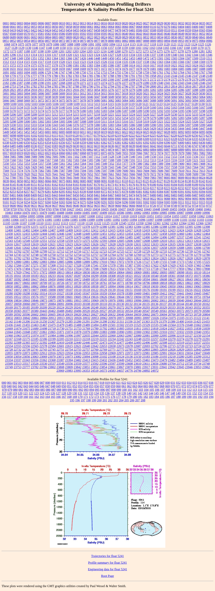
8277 (34, 191)
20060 (26, 304)
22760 (95, 349)
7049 (118, 153)
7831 (48, 177)
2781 (27, 86)
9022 (153, 198)
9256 (34, 202)
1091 (91, 44)
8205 (69, 188)
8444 (62, 195)
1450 (111, 58)
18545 (103, 279)
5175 (48, 111)
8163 (62, 184)
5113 (97, 104)
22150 (197, 335)
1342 (188, 55)
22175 (26, 339)
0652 (202, 33)
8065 (41, 181)
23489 (189, 360)
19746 (189, 297)
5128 (194, 104)
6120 (76, 135)
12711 (52, 251)
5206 (13, 114)
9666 (132, 205)
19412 (163, 293)
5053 (139, 97)
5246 (76, 118)
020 (113, 382)
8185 (181, 184)
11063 (209, 216)
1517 (41, 62)
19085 (43, 290)
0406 (195, 26)
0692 (34, 37)
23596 (103, 363)
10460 (199, 209)
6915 (202, 149)
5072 (41, 100)
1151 (70, 48)
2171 (146, 79)
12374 (60, 226)
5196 (188, 111)
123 (36, 393)
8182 (160, 184)
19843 (26, 300)
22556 (26, 346)
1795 (146, 76)
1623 (188, 65)
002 (14, 382)
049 (58, 386)
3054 (97, 90)
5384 (118, 125)
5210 (41, 114)
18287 (77, 276)
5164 (181, 107)
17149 (155, 262)
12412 (95, 230)
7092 (48, 156)
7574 (20, 170)
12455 (137, 233)
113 (194, 389)
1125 (201, 44)
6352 (34, 142)
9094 (188, 198)
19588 (52, 297)
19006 (120, 286)
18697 (35, 283)
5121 (145, 104)
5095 (202, 100)
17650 (120, 269)
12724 (112, 251)
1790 (125, 76)
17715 (146, 269)
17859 (180, 269)
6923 (48, 153)
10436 (113, 209)
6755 (41, 149)
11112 (56, 223)
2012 (160, 76)
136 (107, 393)
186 (167, 396)
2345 (195, 83)
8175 (125, 184)
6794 (76, 149)
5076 (69, 100)
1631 (13, 69)
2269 (69, 83)
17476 (17, 269)
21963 (17, 335)
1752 (97, 72)
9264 (55, 202)
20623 (86, 314)
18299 (95, 276)
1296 (13, 55)
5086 (139, 100)
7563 (188, 167)
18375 (197, 276)
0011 (69, 23)
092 (80, 389)
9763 (35, 209)
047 (47, 386)
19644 (120, 297)
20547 (146, 311)
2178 (188, 79)
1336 (146, 55)
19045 (163, 286)
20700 (172, 314)
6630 (76, 146)
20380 (35, 311)
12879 (9, 262)
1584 (97, 65)
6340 (20, 142)
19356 (95, 293)
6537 (41, 146)
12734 (172, 251)
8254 (20, 191)
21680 (35, 328)
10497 (95, 212)
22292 (9, 342)
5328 (209, 121)
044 (31, 386)
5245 (69, 118)
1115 (133, 44)
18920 (77, 286)
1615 (139, 65)
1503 (174, 58)
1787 (104, 76)
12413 (103, 230)
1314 (34, 55)
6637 (118, 146)
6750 (6, 149)
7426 (27, 167)
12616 (9, 244)
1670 (90, 69)
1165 (166, 48)
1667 (69, 69)
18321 (129, 276)
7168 (55, 160)
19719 (163, 297)
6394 (160, 142)
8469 (118, 195)
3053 (90, 90)
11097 (150, 219)
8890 (83, 198)
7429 (34, 167)
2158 (62, 79)
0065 (118, 26)
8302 (69, 191)
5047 (97, 97)
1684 (174, 69)
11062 (201, 216)
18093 (163, 272)
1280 (195, 51)
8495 (202, 195)
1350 (27, 58)
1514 (20, 62)
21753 (77, 328)
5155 (118, 107)
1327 (111, 55)
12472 (26, 237)
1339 (167, 55)
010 (58, 382)
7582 (41, 170)
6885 (160, 149)
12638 (197, 244)
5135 (27, 107)
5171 (20, 111)
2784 (48, 86)
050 (64, 386)
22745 (52, 349)
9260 (48, 202)
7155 (188, 156)
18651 (197, 279)
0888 (146, 40)
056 (96, 386)
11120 (89, 223)
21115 (189, 318)
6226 (160, 135)
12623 (69, 244)
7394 (167, 163)
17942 (26, 272)
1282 (209, 51)
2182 (6, 83)
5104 (41, 104)
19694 (137, 297)
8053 (34, 181)
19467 (206, 293)
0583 (55, 33)
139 (123, 393)
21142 (9, 321)
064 (140, 386)
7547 (125, 167)
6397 (174, 142)
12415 (112, 230)
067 (156, 386)
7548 (132, 167)
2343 (181, 83)
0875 (83, 40)
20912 (52, 318)
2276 (118, 83)
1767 (202, 72)
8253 (13, 191)
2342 (174, 83)
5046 (90, 97)
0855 (34, 40)
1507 (188, 58)
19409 (155, 293)
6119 (69, 135)
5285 (195, 118)
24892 (146, 370)
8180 (153, 184)
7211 (139, 160)
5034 (20, 97)
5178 (69, 111)
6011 (83, 132)
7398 (174, 163)
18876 (52, 286)
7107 (90, 156)
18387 (9, 279)
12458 (163, 233)
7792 (27, 177)
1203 (75, 51)
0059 (76, 26)
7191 (132, 160)
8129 (167, 181)
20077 (43, 304)
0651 (195, 33)
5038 (48, 97)
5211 (48, 114)
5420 (104, 128)
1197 (34, 51)
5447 (202, 128)
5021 (146, 93)
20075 (35, 304)
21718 (52, 328)
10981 (129, 212)
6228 (174, 135)
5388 (139, 125)
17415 (146, 265)
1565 (174, 62)
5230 (174, 114)
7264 (83, 163)
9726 (153, 205)
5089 (160, 100)
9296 (125, 202)
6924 (55, 153)
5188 (132, 111)
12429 (206, 230)
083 (31, 389)
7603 (139, 170)
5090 (167, 100)
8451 (83, 195)
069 (167, 386)
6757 (55, 149)
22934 (69, 353)
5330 (13, 125)
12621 (52, 244)
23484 (180, 360)
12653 (120, 247)
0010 (62, 23)
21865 (52, 332)
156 (4, 396)
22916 (52, 353)
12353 (131, 223)
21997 (77, 335)
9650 (83, 205)
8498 (6, 198)
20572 (180, 311)
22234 (112, 339)
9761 (21, 209)
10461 (207, 209)
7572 (13, 170)
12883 (43, 262)
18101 (189, 272)
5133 (13, 107)
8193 (209, 184)
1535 (125, 62)
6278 (13, 139)
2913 (55, 90)
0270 (160, 26)
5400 (209, 125)
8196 (13, 188)
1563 (160, 62)
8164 (69, 184)
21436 (9, 325)
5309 (90, 121)
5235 (209, 114)
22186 (43, 339)
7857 (90, 177)
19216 (189, 290)
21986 (60, 335)
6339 (13, 142)
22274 (180, 339)
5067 (13, 100)
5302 (41, 121)
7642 (62, 174)
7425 (20, 167)
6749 (209, 146)
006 (36, 382)
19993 (129, 300)
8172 (104, 184)
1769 (6, 76)
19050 (172, 286)
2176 (181, 79)
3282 (153, 90)
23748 (206, 363)
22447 (95, 342)
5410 (34, 128)
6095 (202, 132)
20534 (129, 311)
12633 (155, 244)
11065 (6, 219)
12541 (197, 237)
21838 (197, 328)
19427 (172, 293)
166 (58, 396)
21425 (197, 321)
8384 (160, 191)
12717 (86, 251)
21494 (95, 325)
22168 (17, 339)
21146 (17, 321)
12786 (52, 258)
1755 (118, 72)
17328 (77, 265)
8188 (188, 184)
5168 (209, 107)
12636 (180, 244)
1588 (125, 65)
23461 (146, 360)
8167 (90, 184)
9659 (111, 205)
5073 (48, 100)
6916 (209, 149)
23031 (180, 353)
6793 (69, 149)
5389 (146, 125)
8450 (76, 195)
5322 (167, 121)
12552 (52, 240)
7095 (55, 156)
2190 (41, 83)
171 (85, 396)
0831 (139, 37)
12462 (197, 233)
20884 (43, 318)
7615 (6, 174)
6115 (55, 135)
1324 (97, 55)
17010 (103, 262)
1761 (160, 72)
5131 (208, 104)
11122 (97, 223)
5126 (180, 104)
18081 (146, 272)
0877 (97, 40)
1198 (41, 51)
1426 (83, 58)
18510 (95, 279)
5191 (153, 111)
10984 (155, 212)
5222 (118, 114)
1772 (20, 76)
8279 (41, 191)
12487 (137, 237)
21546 (163, 325)
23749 (9, 367)
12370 (26, 226)
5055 (146, 97)
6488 (27, 146)
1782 (69, 76)
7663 (118, 174)
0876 (90, 40)
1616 (146, 65)
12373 (52, 226)
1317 (55, 55)
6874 (111, 149)
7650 (83, 174)
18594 (146, 279)
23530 (43, 363)
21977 (43, 335)
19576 (35, 297)
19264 (206, 290)
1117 (146, 44)
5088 (153, 100)
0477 (111, 30)
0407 (202, 26)
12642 (26, 247)
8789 (48, 198)
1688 (202, 69)
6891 (188, 149)
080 (15, 389)
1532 (111, 62)
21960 (9, 335)
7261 (62, 163)
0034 (195, 23)
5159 (146, 107)
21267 (52, 321)
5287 (202, 118)
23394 (69, 360)
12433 (26, 233)
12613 (189, 240)
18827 (197, 283)
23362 (43, 360)
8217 (153, 188)
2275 (111, 83)
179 (129, 396)
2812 (160, 86)
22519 (180, 342)
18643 (189, 279)
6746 (188, 146)
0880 (111, 40)
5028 (188, 93)
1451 (118, 58)
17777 (172, 269)
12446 (60, 233)
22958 (103, 353)
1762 (167, 72)
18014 (69, 272)
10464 (17, 212)
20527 (103, 311)
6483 (209, 142)
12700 (206, 247)
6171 (83, 135)
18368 (180, 276)
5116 (118, 104)
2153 (27, 79)
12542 (206, 237)
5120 (138, 104)
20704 (180, 314)
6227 (167, 135)
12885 (60, 262)
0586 (62, 33)
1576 (41, 65)
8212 (118, 188)
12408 (60, 230)
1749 (76, 72)
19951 (86, 300)
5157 (132, 107)
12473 (35, 237)
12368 (9, 226)
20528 (112, 311)
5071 (34, 100)
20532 (120, 311)
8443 (55, 195)
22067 (129, 335)
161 (31, 396)
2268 (62, 83)
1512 (6, 62)
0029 (160, 23)
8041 (13, 181)
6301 (90, 139)
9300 (132, 202)
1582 (83, 65)
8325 (76, 191)
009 (53, 382)
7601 (132, 170)
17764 (163, 269)
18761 (103, 283)
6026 (153, 132)
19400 (137, 293)
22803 (146, 349)
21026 (155, 318)
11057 (184, 216)
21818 (155, 328)
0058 (69, 26)
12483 (112, 237)
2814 (174, 86)
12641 (17, 247)
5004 (27, 93)
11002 (65, 216)
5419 (97, 128)
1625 (202, 65)
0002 (13, 23)
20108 (86, 304)
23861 (112, 367)
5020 (139, 93)
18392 (17, 279)
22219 (95, 339)
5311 (104, 121)
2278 (132, 83)
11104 (208, 219)
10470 (26, 212)
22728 (9, 349)
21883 (103, 332)
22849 (206, 349)
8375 (118, 191)
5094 (195, 100)
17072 (120, 262)
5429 (153, 128)
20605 (52, 314)
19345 (77, 293)
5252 (118, 118)
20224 (60, 307)
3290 (209, 90)
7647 (69, 174)
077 (211, 386)
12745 (17, 255)
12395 (189, 226)
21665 (206, 325)
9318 (209, 202)
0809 (69, 37)
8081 (69, 181)
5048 (104, 97)
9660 (118, 205)
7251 (13, 163)
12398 (206, 226)
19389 (129, 293)
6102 (34, 135)
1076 (28, 44)
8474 (132, 195)
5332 (27, 125)
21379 (163, 321)
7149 (146, 156)
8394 (202, 191)
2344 (188, 83)
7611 (188, 170)
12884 (52, 262)
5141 (69, 107)
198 (88, 400)
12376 (69, 226)
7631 (41, 174)
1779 (48, 76)
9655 (97, 205)
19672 (129, 297)
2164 (97, 79)
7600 (125, 170)
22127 (189, 335)
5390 (153, 125)
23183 (146, 356)
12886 (69, 262)
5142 (76, 107)
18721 (52, 283)
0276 (167, 26)
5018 (125, 93)
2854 (27, 90)
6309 (146, 139)
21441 (17, 325)
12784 (35, 258)
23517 (26, 363)
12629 (120, 244)
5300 (27, 121)
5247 (83, 118)
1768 (209, 72)
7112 (97, 156)
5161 (160, 107)
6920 (27, 153)
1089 (77, 44)
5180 (83, 111)
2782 (34, 86)
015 (85, 382)
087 (53, 389)
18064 (120, 272)
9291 (104, 202)
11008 (91, 216)
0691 (27, 37)
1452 (125, 58)
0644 (153, 33)
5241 (41, 118)
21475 (52, 325)
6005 (62, 132)
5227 (153, 114)
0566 (209, 30)
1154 (90, 48)
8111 (118, 181)
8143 (209, 181)
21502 (120, 325)
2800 (153, 86)
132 (85, 393)
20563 (172, 311)
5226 (146, 114)
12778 (189, 255)
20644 (129, 314)
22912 (43, 353)
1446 (90, 58)
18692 (26, 283)
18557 (120, 279)
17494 (26, 269)
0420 (20, 30)
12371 (35, 226)
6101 (27, 135)
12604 (112, 240)
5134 (20, 107)
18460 (60, 279)
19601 (69, 297)
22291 (206, 339)
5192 (160, 111)
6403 (195, 142)
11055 (175, 216)
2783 (41, 86)
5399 (202, 125)
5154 (111, 107)
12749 (43, 255)
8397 (6, 195)
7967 (139, 177)
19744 (180, 297)
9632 (41, 205)
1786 (97, 76)
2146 (188, 76)
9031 (160, 198)
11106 (15, 223)
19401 (146, 293)
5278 (146, 118)
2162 (83, 79)
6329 (181, 139)
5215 (76, 114)
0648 (174, 33)
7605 (153, 170)
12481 (95, 237)
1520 (62, 62)
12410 (77, 230)
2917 (83, 90)
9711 (146, 205)
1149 (56, 48)
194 (211, 396)
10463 (9, 212)
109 (173, 389)
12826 (172, 258)
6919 (20, 153)
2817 (195, 86)
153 (200, 393)
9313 (195, 202)
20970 (112, 318)
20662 (146, 314)
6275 (202, 135)
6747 (195, 146)
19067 (9, 290)
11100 (175, 219)
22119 (180, 335)
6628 (62, 146)
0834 (160, 37)
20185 (26, 307)
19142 (120, 290)
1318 (62, 55)
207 (137, 400)
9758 (7, 209)
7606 (160, 170)
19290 (17, 293)
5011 (76, 93)
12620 (43, 244)
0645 (160, 33)
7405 (195, 163)
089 (64, 389)
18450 (52, 279)
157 (9, 396)
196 (77, 400)
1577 (48, 65)
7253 (27, 163)
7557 (167, 167)
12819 (112, 258)
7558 (174, 167)
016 (91, 382)
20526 (95, 311)
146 (161, 393)
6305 (118, 139)
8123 (139, 181)
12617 (17, 244)
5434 (167, 128)
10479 (43, 212)
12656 (146, 247)
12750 (52, 255)
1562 (153, 62)
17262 (9, 265)
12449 (86, 233)
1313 (27, 55)
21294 (95, 321)
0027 (146, 23)
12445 (52, 233)
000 (4, 382)
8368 (90, 191)
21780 (95, 328)
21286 (77, 321)
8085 (83, 181)
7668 (139, 174)
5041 (69, 97)
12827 (180, 258)
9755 (202, 205)
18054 (112, 272)
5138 (48, 107)
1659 (62, 69)
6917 (6, 153)
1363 (48, 58)
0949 (174, 40)
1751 (90, 72)
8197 (20, 188)
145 (156, 393)
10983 (146, 212)
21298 (103, 321)
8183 (167, 184)
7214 (160, 160)
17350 (103, 265)
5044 (76, 97)
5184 (111, 111)
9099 (209, 198)
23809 (69, 367)
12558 (60, 240)
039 (4, 386)
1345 (202, 55)
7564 (195, 167)
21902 (146, 332)
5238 (20, 118)
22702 (155, 346)
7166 (41, 160)
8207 (83, 188)
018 (102, 382)
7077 (167, 153)
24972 (155, 370)
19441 (180, 293)
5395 (174, 125)
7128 (111, 156)
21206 (26, 321)
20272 (120, 307)
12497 (172, 237)
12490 (146, 237)
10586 (120, 212)
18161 (17, 276)
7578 (34, 170)
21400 (180, 321)
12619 (35, 244)
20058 (18, 304)
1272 (139, 51)
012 (69, 382)
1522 (76, 62)
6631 (83, 146)
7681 (167, 174)
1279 (188, 51)
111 (184, 389)
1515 (27, 62)
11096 (141, 219)
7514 (83, 167)
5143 (83, 107)
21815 (146, 328)
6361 (97, 142)
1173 (13, 51)
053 (80, 386)
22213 (77, 339)
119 (14, 393)
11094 (133, 219)
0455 (76, 30)
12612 (180, 240)
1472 (146, 58)
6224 (146, 135)
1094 (112, 44)
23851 (86, 367)
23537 (52, 363)
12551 (43, 240)
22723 (189, 346)
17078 (129, 262)
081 (20, 389)
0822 (90, 37)
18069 (138, 272)
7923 (111, 177)
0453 (62, 30)
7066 (139, 153)
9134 (20, 202)
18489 (86, 279)
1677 (132, 69)
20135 (146, 304)
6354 (48, 142)
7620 (27, 174)
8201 (48, 188)
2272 (90, 83)
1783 (76, 76)
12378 (86, 226)
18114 (206, 272)
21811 (137, 328)
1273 (146, 51)
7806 (34, 177)
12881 (26, 262)
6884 (153, 149)
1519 (55, 62)
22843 (197, 349)
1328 (118, 55)
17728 (155, 269)
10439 (130, 209)
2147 (195, 76)
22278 (189, 339)
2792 (104, 86)
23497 (206, 360)
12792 (95, 258)
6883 (146, 149)
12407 (52, 230)
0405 (188, 26)
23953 (197, 367)
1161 (139, 48)
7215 (167, 160)
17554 (77, 269)
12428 (197, 230)
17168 (172, 262)
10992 (14, 216)
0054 (41, 26)
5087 (146, 100)
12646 (60, 247)
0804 (48, 37)
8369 (97, 191)
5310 (97, 121)
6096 (209, 132)
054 (85, 386)
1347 (6, 58)
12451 (103, 233)
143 (145, 393)
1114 (126, 44)
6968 (83, 153)
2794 (111, 86)
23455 (137, 360)
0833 (153, 37)
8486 (188, 195)
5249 (97, 118)
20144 (180, 304)
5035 (27, 97)
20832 (9, 318)
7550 (139, 167)
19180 (155, 290)
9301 (139, 202)
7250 (6, 163)
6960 (62, 153)
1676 (125, 69)
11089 (91, 219)
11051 (150, 216)
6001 (48, 132)
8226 (174, 188)
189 (184, 396)
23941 (163, 367)
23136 (129, 356)
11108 (31, 223)
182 (145, 396)
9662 (125, 205)
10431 (79, 209)
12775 (172, 255)
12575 (86, 240)
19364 (112, 293)
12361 (157, 223)
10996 (40, 216)
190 (189, 396)
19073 (26, 290)
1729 (48, 72)
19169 (137, 290)
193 (205, 396)
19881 (69, 300)
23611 (146, 363)
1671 (97, 69)
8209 (97, 188)
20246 (86, 307)
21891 (129, 332)
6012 (90, 132)
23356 (35, 360)
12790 (77, 258)
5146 (104, 107)
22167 (9, 339)
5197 (195, 111)
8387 (167, 191)
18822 (189, 283)
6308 (139, 139)
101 (129, 389)
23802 (52, 367)
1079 (49, 44)
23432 (103, 360)
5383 (111, 125)
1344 (195, 55)
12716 (77, 251)
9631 (34, 205)
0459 (104, 30)
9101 (6, 202)
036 (200, 382)
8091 (104, 181)
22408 (52, 342)
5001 (6, 93)
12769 (137, 255)
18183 (35, 276)
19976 (112, 300)
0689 (13, 37)
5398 (195, 125)
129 (69, 393)
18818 (163, 283)
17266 (17, 265)
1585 (104, 65)
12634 (163, 244)
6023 (132, 132)
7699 (195, 174)
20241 (77, 307)
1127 (7, 48)
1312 (20, 55)
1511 (209, 58)
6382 (125, 142)
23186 (155, 356)
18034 (95, 272)
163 (42, 396)
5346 (69, 125)
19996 (137, 300)
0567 (6, 33)
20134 (137, 304)
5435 (174, 128)
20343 (189, 307)
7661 (111, 174)
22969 (112, 353)
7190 (125, 160)
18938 (95, 286)
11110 (40, 223)
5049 (111, 97)
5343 (55, 125)
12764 (112, 255)
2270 (76, 83)
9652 (90, 205)
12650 (95, 247)
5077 (76, 100)
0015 (97, 23)
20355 (206, 307)
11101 (184, 219)
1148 (49, 48)
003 (20, 382)
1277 (174, 51)
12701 (9, 251)
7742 (6, 177)
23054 (17, 356)
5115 (111, 104)
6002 (55, 132)
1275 (160, 51)
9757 (209, 205)
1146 (35, 48)
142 (140, 393)
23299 (197, 356)
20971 (120, 318)
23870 (129, 367)
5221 (111, 114)
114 (200, 389)
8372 (104, 191)
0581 (41, 33)
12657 (155, 247)
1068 (7, 44)
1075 (21, 44)
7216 (174, 160)
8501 (20, 198)
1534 (118, 62)
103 (140, 389)
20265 (103, 307)
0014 (90, 23)
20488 (60, 311)
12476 (52, 237)
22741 (35, 349)
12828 (189, 258)
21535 (155, 325)
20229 (69, 307)
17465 (197, 265)
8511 (34, 198)
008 (47, 382)
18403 (26, 279)
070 (173, 386)
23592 (95, 363)
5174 (41, 111)
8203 (55, 188)
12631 (137, 244)
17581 (86, 269)
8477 (146, 195)
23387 (60, 360)
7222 (202, 160)
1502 (167, 58)
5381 (104, 125)
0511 (174, 30)
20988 (129, 318)
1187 (20, 51)
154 (205, 393)
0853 (20, 40)
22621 (77, 346)
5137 (41, 107)
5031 (209, 93)
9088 (167, 198)
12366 (200, 223)
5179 (76, 111)
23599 (120, 363)
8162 (55, 184)
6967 (76, 153)
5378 (90, 125)
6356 (62, 142)
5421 (111, 128)
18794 (137, 283)
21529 (146, 325)
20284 (137, 307)
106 (157, 389)
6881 (132, 149)
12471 (17, 237)
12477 (60, 237)
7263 (76, 163)
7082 (202, 153)
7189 (118, 160)
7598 (111, 170)
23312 (206, 356)
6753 (27, 149)
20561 (163, 311)
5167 (202, 107)
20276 (129, 307)
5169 (6, 111)
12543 (9, 240)
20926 (78, 318)
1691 (6, 72)
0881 (118, 40)
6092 (181, 132)
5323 (174, 121)
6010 (76, 132)
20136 (154, 304)
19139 (112, 290)
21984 (52, 335)
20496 (77, 311)
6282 (41, 139)
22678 (129, 346)
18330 (146, 276)
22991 (163, 353)
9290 (97, 202)
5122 (152, 104)
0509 (160, 30)
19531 (26, 297)
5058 (167, 97)
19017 (137, 286)
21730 (60, 328)
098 (113, 389)
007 (42, 382)
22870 (17, 353)
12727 (129, 251)
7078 (174, 153)
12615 (206, 240)
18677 (17, 283)
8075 (62, 181)
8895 (90, 198)
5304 (55, 121)
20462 (52, 311)
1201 (61, 51)
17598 (95, 269)
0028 (153, 23)
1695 (34, 72)
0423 (41, 30)
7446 (48, 167)
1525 (97, 62)
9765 (49, 209)
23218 (172, 356)
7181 (62, 160)
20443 (43, 311)
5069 (27, 100)
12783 (26, 258)
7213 (153, 160)
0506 (139, 30)
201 (104, 400)
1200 (54, 51)
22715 (172, 346)
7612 (195, 170)
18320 (120, 276)
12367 (208, 223)
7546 (118, 167)
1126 (208, 44)
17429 (172, 265)
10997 (48, 216)
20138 (171, 304)
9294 (118, 202)
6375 (111, 142)
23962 (206, 367)
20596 (26, 314)
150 (183, 393)
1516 (34, 62)
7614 (209, 170)
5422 (118, 128)
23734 (197, 363)
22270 (172, 339)
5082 (111, 100)
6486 (20, 146)
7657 (97, 174)
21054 (163, 318)
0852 (13, 40)
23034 (189, 353)
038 (211, 382)
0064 (111, 26)
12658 (163, 247)
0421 (27, 30)
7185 (90, 160)
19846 (35, 300)
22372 (35, 342)
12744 (9, 255)
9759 (14, 209)
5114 (104, 104)
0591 (76, 33)
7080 (188, 153)
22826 (172, 349)
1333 (125, 55)
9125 (13, 202)
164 (47, 396)
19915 (77, 300)
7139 (125, 156)
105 (151, 389)
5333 (34, 125)
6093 (188, 132)
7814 (41, 177)
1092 (98, 44)
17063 (112, 262)
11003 (74, 216)
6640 (139, 146)
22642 (95, 346)
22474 (112, 342)
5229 (167, 114)
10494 (77, 212)
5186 (118, 111)
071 (178, 386)
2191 (48, 83)
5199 (209, 111)
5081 (104, 100)
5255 (132, 118)
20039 (172, 300)
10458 (190, 209)
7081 (195, 153)
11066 (15, 219)
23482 (172, 360)
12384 (137, 226)
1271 (132, 51)
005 (31, 382)
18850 (9, 286)
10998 (57, 216)
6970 (90, 153)
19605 (77, 297)
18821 (180, 283)
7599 (118, 170)
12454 (129, 233)
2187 (20, 83)
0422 (34, 30)
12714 (69, 251)
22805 (155, 349)
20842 (26, 318)
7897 (104, 177)
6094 (195, 132)
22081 (146, 335)
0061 (90, 26)
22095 (163, 335)
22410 (60, 342)
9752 (188, 205)
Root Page (107, 576)
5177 (62, 111)
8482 (167, 195)
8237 (188, 188)
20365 (17, 311)
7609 (174, 170)
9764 (42, 209)
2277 (125, 83)
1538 (146, 62)
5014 (97, 93)
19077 (35, 290)
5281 (167, 118)
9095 (195, 198)
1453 (132, 58)
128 (63, 393)
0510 (167, 30)
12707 (26, 251)
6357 (69, 142)
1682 (160, 69)
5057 (160, 97)
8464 (104, 195)
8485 (181, 195)
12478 (69, 237)
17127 (146, 262)
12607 (137, 240)
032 (178, 382)
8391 (181, 191)
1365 (62, 58)
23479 (163, 360)
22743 (43, 349)
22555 (17, 346)
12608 (146, 240)
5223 (125, 114)
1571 (6, 65)
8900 (118, 198)
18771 (120, 283)
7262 (69, 163)
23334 (9, 360)
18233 (52, 276)
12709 (43, 251)
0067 (132, 26)
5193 (167, 111)
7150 (153, 156)
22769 (103, 349)
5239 (27, 118)
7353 (118, 163)
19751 (197, 297)
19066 (206, 286)
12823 (146, 258)
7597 (104, 170)
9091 (174, 198)
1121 (173, 44)
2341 (167, 83)
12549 (26, 240)
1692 (13, 72)
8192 (202, 184)
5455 (41, 132)
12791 (86, 258)
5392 (167, 125)
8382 (146, 191)
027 (151, 382)
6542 (48, 146)
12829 (197, 258)
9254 (27, 202)
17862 (189, 269)
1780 (55, 76)
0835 (167, 37)
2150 (6, 79)
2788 (76, 86)
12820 (120, 258)
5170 (13, 111)
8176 (132, 184)
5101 (20, 104)
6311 (160, 139)
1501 (160, 58)
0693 (41, 37)
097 (108, 389)
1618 (160, 65)
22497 (155, 342)
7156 (195, 156)
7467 (62, 167)
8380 (132, 191)
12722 (95, 251)
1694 (27, 72)
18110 (197, 272)
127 (58, 393)
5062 (188, 97)
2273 (97, 83)
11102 (192, 219)
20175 (17, 307)
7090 (41, 156)
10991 (6, 216)
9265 (62, 202)
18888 (60, 286)
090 (69, 389)
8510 (27, 198)
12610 (163, 240)
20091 (60, 304)
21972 (26, 335)
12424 (180, 230)
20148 (189, 304)
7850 (83, 177)
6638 (125, 146)
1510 (202, 58)
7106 (83, 156)
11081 (48, 219)
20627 (95, 314)
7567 (202, 167)
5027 (181, 93)
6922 (41, 153)
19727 (172, 297)
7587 (62, 170)
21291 (86, 321)
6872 (97, 149)
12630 (129, 244)
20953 (95, 318)
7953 (125, 177)
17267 (26, 265)
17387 (129, 265)
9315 (202, 202)
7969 (146, 177)
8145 (13, 184)
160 (25, 396)
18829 (206, 283)
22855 (9, 353)
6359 (83, 142)
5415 (69, 128)
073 (189, 386)
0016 (104, 23)
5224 (132, 114)
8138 (188, 181)
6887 (167, 149)
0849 (209, 37)
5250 (104, 118)
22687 (137, 346)
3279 (132, 90)
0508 (153, 30)
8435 (48, 195)
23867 (120, 367)
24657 (120, 370)
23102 (103, 356)
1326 (104, 55)
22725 (206, 346)
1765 (188, 72)
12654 (129, 247)
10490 (69, 212)
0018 (111, 23)
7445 (41, 167)
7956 (132, 177)
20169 (9, 307)
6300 (83, 139)
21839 (206, 328)
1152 (76, 48)
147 (167, 393)
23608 (129, 363)
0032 (181, 23)
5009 (62, 93)
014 (80, 382)
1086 (56, 44)
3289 (202, 90)
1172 (6, 51)
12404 (35, 230)
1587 (118, 65)
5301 (34, 121)
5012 (83, 93)
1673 (111, 69)
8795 (55, 198)
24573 (103, 370)
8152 (41, 184)
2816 (188, 86)
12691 (189, 247)
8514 (41, 198)
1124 (194, 44)
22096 (172, 335)
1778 (41, 76)
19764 (206, 297)
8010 (188, 177)
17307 (43, 265)
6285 (62, 139)
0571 (34, 33)
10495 (86, 212)
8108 (111, 181)
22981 (146, 353)
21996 (69, 335)
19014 (129, 286)
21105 (180, 318)
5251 (111, 118)
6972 (97, 153)
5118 (125, 104)
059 (113, 386)
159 (20, 396)
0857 (48, 40)
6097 (6, 135)
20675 (155, 314)
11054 (167, 216)
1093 (105, 44)
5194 (174, 111)
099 (118, 389)
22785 (129, 349)
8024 (202, 177)
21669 (9, 328)
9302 (146, 202)
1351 (34, 58)
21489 (86, 325)
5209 (34, 114)
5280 (160, 118)
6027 (160, 132)
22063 (120, 335)
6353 (41, 142)
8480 (153, 195)
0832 (146, 37)
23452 (129, 360)
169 (74, 396)
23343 (26, 360)
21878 (77, 332)
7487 (69, 167)
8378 (125, 191)
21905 (155, 332)
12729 (146, 251)
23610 (137, 363)
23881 (137, 367)
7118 (104, 156)
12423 (172, 230)
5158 (139, 107)
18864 (43, 286)
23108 (112, 356)
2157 (55, 79)
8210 (104, 188)
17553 (69, 269)
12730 (155, 251)
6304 (111, 139)
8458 (90, 195)
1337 (153, 55)
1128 (14, 48)
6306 (125, 139)
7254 (34, 163)
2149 (209, 76)
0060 (83, 26)
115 (205, 389)
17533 (43, 269)
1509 (195, 58)
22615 (69, 346)
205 (126, 400)
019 (107, 382)
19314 (43, 293)
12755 (86, 255)
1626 (209, 65)
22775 (120, 349)
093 (86, 389)
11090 (99, 219)
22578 (43, 346)
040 (9, 386)
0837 (181, 37)
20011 (163, 300)
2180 (202, 79)
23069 (43, 356)
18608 (163, 279)
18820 (172, 283)
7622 (34, 174)
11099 (167, 219)
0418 (6, 30)
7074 (160, 153)
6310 (153, 139)
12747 (26, 255)
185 (162, 396)
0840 (195, 37)
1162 (145, 48)
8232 (181, 188)
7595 (90, 170)
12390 (172, 226)
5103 (34, 104)
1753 (104, 72)
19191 (163, 290)
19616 (95, 297)
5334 (41, 125)
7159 (6, 160)
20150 (197, 304)
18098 (180, 272)
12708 (35, 251)
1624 (195, 65)
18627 (172, 279)
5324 (181, 121)
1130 (28, 48)
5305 (62, 121)
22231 (103, 339)
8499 (13, 198)
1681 (153, 69)
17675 (129, 269)
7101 (69, 156)
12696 (197, 247)
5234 (202, 114)
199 (94, 400)
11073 (23, 219)
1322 (83, 55)
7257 (41, 163)
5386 (132, 125)
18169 (26, 276)
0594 (97, 33)
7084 (6, 156)
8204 (62, 188)
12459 (172, 233)
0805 (55, 37)
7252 (20, 163)
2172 (153, 79)
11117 (72, 223)
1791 (132, 76)
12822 (137, 258)
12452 (112, 233)
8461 (97, 195)
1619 (167, 65)
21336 (129, 321)
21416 (189, 321)
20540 (137, 311)
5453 (34, 132)
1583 (90, 65)
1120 (167, 44)
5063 (195, 97)
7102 (76, 156)
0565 (202, 30)
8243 (195, 188)
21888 (112, 332)
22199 (52, 339)
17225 (206, 262)
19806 (9, 300)
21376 (154, 321)
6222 (132, 135)
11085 (74, 219)
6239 (188, 135)
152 (194, 393)
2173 (160, 79)
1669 (83, 69)
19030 (155, 286)
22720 (180, 346)
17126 (137, 262)
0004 (27, 23)
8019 (195, 177)
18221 (43, 276)
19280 (9, 293)
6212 (104, 135)
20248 (95, 307)
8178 (139, 184)
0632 (111, 33)
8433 (41, 195)
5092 (181, 100)
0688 (6, 37)
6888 (174, 149)
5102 (27, 104)
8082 (76, 181)
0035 (202, 23)
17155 (163, 262)
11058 (192, 216)
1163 (152, 48)
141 (134, 393)
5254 (125, 118)
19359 (103, 293)
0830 (132, 37)
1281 (202, 51)
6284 (55, 139)
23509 (9, 363)
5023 (153, 93)
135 (102, 393)
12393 (180, 226)
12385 (146, 226)
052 (74, 386)
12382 (120, 226)
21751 (69, 328)
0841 (202, 37)
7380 (139, 163)
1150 (63, 48)
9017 (139, 198)
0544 (181, 30)
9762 (28, 209)
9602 (20, 205)
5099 (6, 104)
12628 (112, 244)
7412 (209, 163)
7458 (55, 167)
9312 (188, 202)
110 (178, 389)
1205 (89, 51)
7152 (167, 156)
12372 (43, 226)
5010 (69, 93)
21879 (86, 332)
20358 (9, 311)
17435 (180, 265)
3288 (195, 90)
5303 (48, 121)
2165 (104, 79)
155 (211, 393)
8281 (48, 191)
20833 (18, 318)
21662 (197, 325)
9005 (125, 198)
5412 (48, 128)
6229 (181, 135)
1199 (48, 51)
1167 (180, 48)
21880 (95, 332)
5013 (90, 93)
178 (124, 396)
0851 (6, 40)
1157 (111, 48)
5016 (111, 93)
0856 (41, 40)
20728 (197, 314)
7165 (34, 160)
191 (194, 396)
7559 (181, 167)
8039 (6, 181)
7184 (83, 160)
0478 (118, 30)
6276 (209, 135)
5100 (13, 104)
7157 (202, 156)
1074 (14, 44)
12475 (43, 237)
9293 (111, 202)
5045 (83, 97)
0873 (69, 40)
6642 (153, 146)
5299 (20, 121)
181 (140, 396)
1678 (139, 69)
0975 (195, 40)
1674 (118, 69)
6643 (160, 146)
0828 (118, 37)
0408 (209, 26)
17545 (60, 269)
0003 (20, 23)
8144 (6, 184)
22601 (60, 346)
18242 (60, 276)
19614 (86, 297)
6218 (111, 135)
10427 (70, 209)
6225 (153, 135)
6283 (48, 139)
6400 (181, 142)
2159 (69, 79)
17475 (9, 269)
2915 (69, 90)
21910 (163, 332)
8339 (83, 191)
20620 (77, 314)
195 (72, 400)
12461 (189, 233)
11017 (116, 216)
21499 (103, 325)
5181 (90, 111)
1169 (194, 48)
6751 (13, 149)
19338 (69, 293)
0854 (27, 40)
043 (25, 386)
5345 (62, 125)
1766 (195, 72)
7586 (55, 170)
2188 (27, 83)
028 (156, 382)
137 (112, 393)
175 (107, 396)
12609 (155, 240)
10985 (163, 212)
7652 (90, 174)
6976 (111, 153)
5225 (139, 114)
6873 (104, 149)
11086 (82, 219)
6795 (83, 149)
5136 (34, 107)
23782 (35, 367)
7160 (13, 160)
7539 (104, 167)
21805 (120, 328)
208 (143, 400)
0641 (132, 33)
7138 (118, 156)
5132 (6, 107)
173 (96, 396)
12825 (163, 258)
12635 (172, 244)
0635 (118, 33)
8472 (125, 195)
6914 (195, 149)
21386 (171, 321)
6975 (104, 153)
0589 (69, 33)
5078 (83, 100)
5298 (13, 121)
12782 (17, 258)
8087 (90, 181)
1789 (118, 76)
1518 (48, 62)
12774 (163, 255)
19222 (197, 290)
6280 (27, 139)
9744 (167, 205)
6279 (20, 139)
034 (189, 382)
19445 (197, 293)
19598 (60, 297)
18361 (172, 276)
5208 (27, 114)
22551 (206, 342)
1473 (153, 58)
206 (132, 400)
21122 (197, 318)
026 (145, 382)
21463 (35, 325)
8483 (174, 195)
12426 (189, 230)
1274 (153, 51)
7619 (20, 174)
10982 (137, 212)
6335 (195, 139)
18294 (86, 276)
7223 (209, 160)
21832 (180, 328)
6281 (34, 139)
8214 (132, 188)
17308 (52, 265)
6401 (188, 142)
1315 (41, 55)
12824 (155, 258)
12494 (155, 237)
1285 (6, 55)
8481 (160, 195)
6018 (97, 132)
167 (64, 396)
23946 (189, 367)
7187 (104, 160)
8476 (139, 195)
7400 (181, 163)
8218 (160, 188)
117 (4, 393)
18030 (86, 272)
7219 (181, 160)
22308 (17, 342)
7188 (111, 160)
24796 (137, 370)
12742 (206, 251)
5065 (209, 97)
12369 (17, 226)
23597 (112, 363)
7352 (111, 163)
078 (4, 389)
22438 (69, 342)
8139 (195, 181)
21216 (35, 321)
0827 (111, 37)
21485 (69, 325)
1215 (96, 51)
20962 (103, 318)
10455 (173, 209)
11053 (158, 216)
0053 (34, 26)
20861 (35, 318)
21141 (206, 318)
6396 (167, 142)
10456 (182, 209)
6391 (139, 142)
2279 (139, 83)
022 (124, 382)
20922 (69, 318)
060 (118, 386)
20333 (172, 307)
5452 (27, 132)
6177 (90, 135)
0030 (167, 23)
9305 (167, 202)
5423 (125, 128)
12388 (163, 226)
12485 (129, 237)
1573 (20, 65)
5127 (187, 104)
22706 (163, 346)
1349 (20, 58)
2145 (181, 76)
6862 (90, 149)
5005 (34, 93)
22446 (86, 342)
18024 (78, 272)
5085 (132, 100)
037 (205, 382)
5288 (209, 118)
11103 (200, 219)
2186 (13, 83)
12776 (180, 255)
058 (107, 386)
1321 (76, 55)
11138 (114, 223)
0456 (83, 30)
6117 (62, 135)
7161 (20, 160)
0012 (76, 23)
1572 (13, 65)
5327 (202, 121)
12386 (155, 226)
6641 (146, 146)
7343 (90, 163)
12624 (77, 244)
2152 (20, 79)
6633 (97, 146)
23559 (77, 363)
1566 (181, 62)
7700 (202, 174)
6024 (139, 132)
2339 (153, 83)
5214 (69, 114)
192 (200, 396)
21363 (146, 321)
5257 (139, 118)
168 (69, 396)
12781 (9, 258)
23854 (103, 367)
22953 (86, 353)
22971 (120, 353)
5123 (159, 104)
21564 (172, 325)
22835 (189, 349)
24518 (95, 370)
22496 (146, 342)
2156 (48, 79)
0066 (125, 26)
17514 (35, 269)
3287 (188, 90)
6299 (76, 139)
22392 (43, 342)
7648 (76, 174)
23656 (155, 363)
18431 (43, 279)
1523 (83, 62)
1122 (180, 44)
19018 (146, 286)
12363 (174, 223)
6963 (69, 153)
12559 (69, 240)
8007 (174, 177)
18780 (129, 283)
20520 (86, 311)
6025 (146, 132)
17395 (137, 265)
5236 (6, 118)
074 (194, 386)
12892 (95, 262)
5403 (20, 128)
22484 (129, 342)
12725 (120, 251)
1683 (167, 69)
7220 (188, 160)
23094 (86, 356)
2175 (174, 79)
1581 (76, 65)
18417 (35, 279)
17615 (112, 269)
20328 (155, 307)
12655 (137, 247)
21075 (172, 318)
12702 (17, 251)
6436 (202, 142)
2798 (139, 86)
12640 (9, 247)
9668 (139, 205)
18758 (95, 283)
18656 (206, 279)
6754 (34, 149)
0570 (27, 33)
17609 (103, 269)
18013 (60, 272)
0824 (104, 37)
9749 (174, 205)
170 (80, 396)
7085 (13, 156)
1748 (69, 72)
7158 (209, 156)
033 (184, 382)
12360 (148, 223)
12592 (95, 240)
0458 (97, 30)
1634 (34, 69)
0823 (97, 37)
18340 (155, 276)
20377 (26, 311)
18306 (103, 276)
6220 (125, 135)
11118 (81, 223)
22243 (129, 339)
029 (162, 382)
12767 (120, 255)
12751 (60, 255)
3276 (111, 90)
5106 (55, 104)
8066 (48, 181)
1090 (84, 44)
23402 (77, 360)
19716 (155, 297)
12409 (69, 230)
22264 (163, 339)
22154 (206, 335)
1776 (27, 76)
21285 (69, 321)
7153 (174, 156)
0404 (181, 26)
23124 (120, 356)
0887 (139, 40)
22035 (86, 335)
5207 (20, 114)
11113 (64, 223)
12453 (120, 233)
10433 (88, 209)
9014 (132, 198)
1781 (62, 76)
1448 (97, 58)
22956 (95, 353)
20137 (163, 304)
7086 (20, 156)
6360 (90, 142)
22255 (146, 339)
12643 (35, 247)
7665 (125, 174)
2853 (20, 90)
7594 (83, 170)
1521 (69, 62)
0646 (167, 33)
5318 (139, 121)
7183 (76, 160)
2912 (48, 90)
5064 (202, 97)
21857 (35, 332)
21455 (26, 325)
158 (14, 396)
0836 (174, 37)
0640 (125, 33)
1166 (173, 48)
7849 (76, 177)
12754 (77, 255)
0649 (181, 33)
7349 (104, 163)
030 (167, 382)
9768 (63, 209)
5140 (62, 107)
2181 (209, 79)
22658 (112, 346)
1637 (48, 69)
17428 (163, 265)
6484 (6, 146)
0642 (139, 33)
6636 (111, 146)
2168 (125, 79)
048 (53, 386)
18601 (155, 279)
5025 (167, 93)
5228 (160, 114)
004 (25, 382)
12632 (146, 244)
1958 (153, 76)
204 (121, 400)
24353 (86, 370)
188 (178, 396)
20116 (111, 304)
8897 (97, 198)
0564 (195, 30)
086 (48, 389)
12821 (129, 258)
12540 (189, 237)
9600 (13, 205)
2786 (62, 86)
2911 (41, 90)
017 (96, 382)
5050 (118, 97)
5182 (97, 111)
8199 (34, 188)
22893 (35, 353)
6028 (167, 132)
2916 (76, 90)
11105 (6, 223)
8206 (76, 188)
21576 (180, 325)
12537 (180, 237)
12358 (140, 223)
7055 (125, 153)
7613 (202, 170)
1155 (97, 48)
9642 (62, 205)
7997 (160, 177)
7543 (111, 167)
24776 (129, 370)
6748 (202, 146)
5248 (90, 118)
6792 (62, 149)
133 (91, 393)
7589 (69, 170)
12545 (17, 240)
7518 (90, 167)
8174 (118, 184)
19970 (103, 300)
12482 (103, 237)
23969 (60, 370)
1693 (20, 72)
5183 (104, 111)
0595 (104, 33)
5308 (83, 121)
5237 (13, 118)
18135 (9, 276)
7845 (69, 177)
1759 (146, 72)
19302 (35, 293)
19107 (69, 290)
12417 (129, 230)
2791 (97, 86)
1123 (187, 44)
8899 (111, 198)
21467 (43, 325)
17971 (35, 272)
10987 (180, 212)
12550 (35, 240)
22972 (129, 353)
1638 (55, 69)
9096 (202, 198)
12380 (103, 226)
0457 (90, 30)
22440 (77, 342)
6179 (97, 135)
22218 (86, 339)
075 (200, 386)
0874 (76, 40)
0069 (146, 26)
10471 (35, 212)
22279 (197, 339)
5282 (174, 118)
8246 (202, 188)
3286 (181, 90)
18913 (69, 286)
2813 (167, 86)
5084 (125, 100)
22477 (120, 342)
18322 (137, 276)
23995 (77, 370)
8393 (195, 191)
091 (75, 389)
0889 (153, 40)
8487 (195, 195)
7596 (97, 170)
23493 (197, 360)
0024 (132, 23)
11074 (31, 219)
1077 (35, 44)
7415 (6, 167)
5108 (69, 104)
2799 (146, 86)
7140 (132, 156)
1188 (27, 51)
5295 (6, 121)
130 (74, 393)
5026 (174, 93)
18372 (189, 276)
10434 (96, 209)
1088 (70, 44)
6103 (41, 135)
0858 (55, 40)
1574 (27, 65)
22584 (52, 346)
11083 (57, 219)
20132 (129, 304)
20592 (17, 314)
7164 (27, 160)
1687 (195, 69)
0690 (20, 37)
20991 (138, 318)
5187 (125, 111)
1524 (90, 62)
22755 (77, 349)
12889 (86, 262)
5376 (76, 125)
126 (52, 393)
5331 (20, 125)
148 (172, 393)
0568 (13, 33)
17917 (9, 272)
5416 (76, 128)
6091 (174, 132)
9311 (181, 202)
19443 (189, 293)
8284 (55, 191)
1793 (139, 76)
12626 (95, 244)
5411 (41, 128)
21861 (43, 332)
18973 (103, 286)
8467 (111, 195)
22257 (155, 339)
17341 (95, 265)
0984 (202, 40)
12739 (189, 251)
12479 (77, 237)
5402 (13, 128)
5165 (188, 107)
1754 (111, 72)
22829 (180, 349)
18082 (155, 272)
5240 (34, 118)
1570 (209, 62)
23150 (137, 356)
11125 (106, 223)
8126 (153, 181)
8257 (27, 191)
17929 (18, 272)
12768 (129, 255)
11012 (99, 216)
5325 (188, 121)
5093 (188, 100)
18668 (9, 283)
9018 (146, 198)
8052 (27, 181)
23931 (155, 367)
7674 (160, 174)
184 (156, 396)
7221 (195, 160)
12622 (60, 244)
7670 (146, 174)
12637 (189, 244)
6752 (20, 149)
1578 (55, 65)
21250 (43, 321)
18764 (112, 283)
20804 (206, 314)
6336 (202, 139)
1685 (181, 69)
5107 (62, 104)
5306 (69, 121)
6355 (55, 142)
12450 (95, 233)
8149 (27, 184)
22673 (120, 346)
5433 (160, 128)
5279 (153, 118)
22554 (9, 346)
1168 (187, 48)
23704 (172, 363)
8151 (34, 184)
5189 (139, 111)
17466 (206, 265)
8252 (6, 191)
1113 (119, 44)
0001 (6, 23)
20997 (146, 318)
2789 (83, 86)
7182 (69, 160)
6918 (13, 153)
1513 (13, 62)
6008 (69, 132)
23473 (155, 360)
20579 (197, 311)
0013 (83, 23)
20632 (112, 314)
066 (151, 386)
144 (151, 393)
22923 (60, 353)
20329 (163, 307)
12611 (171, 240)
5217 (90, 114)
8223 (167, 188)
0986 (209, 40)
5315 (118, 121)
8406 (20, 195)
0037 (209, 23)
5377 (83, 125)
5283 (181, 118)
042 (20, 386)
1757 (132, 72)
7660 (104, 174)
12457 (155, 233)
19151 (129, 290)
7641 (55, 174)
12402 (26, 230)
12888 (77, 262)
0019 (118, 23)
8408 (27, 195)
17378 (112, 265)
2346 (202, 83)
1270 (125, 51)
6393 (153, 142)
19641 (112, 297)
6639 (132, 146)
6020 (111, 132)
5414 (62, 128)
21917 (172, 332)
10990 (206, 212)
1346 (209, 55)
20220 (52, 307)
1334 (132, 55)
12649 (86, 247)
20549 (155, 311)
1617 (153, 65)
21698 (43, 328)
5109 (76, 104)
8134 (181, 181)
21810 (129, 328)
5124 (166, 104)
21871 (60, 332)
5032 (6, 97)
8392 (188, 191)
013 (74, 382)
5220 (104, 114)
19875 (52, 300)
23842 (77, 367)
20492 (69, 311)
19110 (77, 290)
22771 (112, 349)
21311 (120, 321)
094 (91, 389)
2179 (195, 79)
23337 (17, 360)
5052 (132, 97)
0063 (104, 26)
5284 (188, 118)
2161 (76, 79)
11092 (116, 219)
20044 (197, 300)
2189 (34, 83)
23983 (69, 370)
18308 (112, 276)
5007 (48, 93)
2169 (132, 79)
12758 (103, 255)
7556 (160, 167)
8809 (62, 198)
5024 (160, 93)
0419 (13, 30)
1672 (104, 69)
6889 (181, 149)
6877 (118, 149)
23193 (163, 356)
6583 (55, 146)
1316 (48, 55)
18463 (69, 279)
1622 (181, 65)
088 (58, 389)
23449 (120, 360)
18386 (206, 276)
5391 (160, 125)
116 (210, 389)
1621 (174, 65)
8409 (34, 195)
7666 (132, 174)
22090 (155, 335)
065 (145, 386)
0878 (104, 40)
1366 (69, 58)
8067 (55, 181)
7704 (209, 174)
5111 (83, 104)
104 (146, 389)
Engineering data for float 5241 (107, 569)
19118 (86, 290)
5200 (6, 114)
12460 (180, 233)
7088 (27, 156)
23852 (95, 367)
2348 (6, 86)
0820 (76, 37)
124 (42, 393)
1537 (139, 62)
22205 (60, 339)
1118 (153, 44)
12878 (206, 258)
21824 (163, 328)
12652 (112, 247)
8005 (167, 177)
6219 (118, 135)
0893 (160, 40)
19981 (120, 300)
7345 (97, 163)
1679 (146, 69)
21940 (197, 332)
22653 (103, 346)
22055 (103, 335)
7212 (146, 160)
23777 (26, 367)
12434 (35, 233)
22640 (86, 346)
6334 (188, 139)
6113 (48, 135)
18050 (103, 272)
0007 (48, 23)
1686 (188, 69)
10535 (112, 212)
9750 (181, 205)
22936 (77, 353)
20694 (163, 314)
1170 (200, 48)
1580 (69, 65)
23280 (180, 356)
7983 (153, 177)
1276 (167, 51)
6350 (27, 142)
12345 (123, 223)
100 (124, 389)
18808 (155, 283)
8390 (174, 191)
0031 (174, 23)
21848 (26, 332)
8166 (83, 184)
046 (42, 386)
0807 (62, 37)
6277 (6, 139)
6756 (48, 149)
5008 (55, 93)
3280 (139, 90)
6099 (20, 135)
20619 (69, 314)
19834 (17, 300)
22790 (137, 349)
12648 (77, 247)
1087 (63, 44)
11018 (125, 216)
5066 (6, 100)
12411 (86, 230)
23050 (9, 356)
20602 (35, 314)
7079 (181, 153)
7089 (34, 156)
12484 (120, 237)
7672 (153, 174)
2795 (118, 86)
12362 (165, 223)
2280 (146, 83)
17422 (155, 265)
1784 (83, 76)
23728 (189, 363)
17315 (60, 265)
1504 (181, 58)
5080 (97, 100)
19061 (180, 286)
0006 (41, 23)
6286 (69, 139)
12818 (103, 258)
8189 (195, 184)
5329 (6, 125)
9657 (104, 205)
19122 (95, 290)
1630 (6, 69)
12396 (197, 226)
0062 (97, 26)
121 (25, 393)
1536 (132, 62)
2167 (118, 79)
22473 (103, 342)
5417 (83, 128)
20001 (146, 300)
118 (9, 393)
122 (31, 393)
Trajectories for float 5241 (107, 556)
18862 (35, 286)
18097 (172, 272)
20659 (137, 314)
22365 (26, 342)
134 (96, 393)
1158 (118, 48)
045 (36, 386)
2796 (125, 86)
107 (162, 389)
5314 (111, 121)
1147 (42, 48)
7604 (146, 170)
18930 (86, 286)
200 (99, 400)
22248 (137, 339)
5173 (34, 111)
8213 (125, 188)
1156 (104, 48)
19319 (52, 293)
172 (91, 396)
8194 (6, 188)
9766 (56, 209)
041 (14, 386)
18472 (77, 279)
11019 (133, 216)
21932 (180, 332)
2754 (20, 86)
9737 (160, 205)
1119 (160, 44)
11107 (23, 223)
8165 (76, 184)
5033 (13, 97)
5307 (76, 121)
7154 (181, 156)
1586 (111, 65)
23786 (43, 367)
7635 (48, 174)
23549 (60, 363)
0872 (62, 40)
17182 (189, 262)
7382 (146, 163)
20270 (112, 307)
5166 (195, 107)
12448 (77, 233)
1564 (167, 62)
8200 (41, 188)
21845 (17, 332)
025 (140, 382)
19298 (26, 293)
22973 (137, 353)
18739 (77, 283)
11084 (65, 219)
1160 (132, 48)
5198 (202, 111)
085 (42, 389)
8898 (104, 198)
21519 (129, 325)
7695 (181, 174)
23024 (172, 353)
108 (168, 389)
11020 (141, 216)
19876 (60, 300)
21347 (137, 321)
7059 (132, 153)
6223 (139, 135)
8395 (209, 191)
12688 (180, 247)
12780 (206, 255)
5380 (97, 125)
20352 (197, 307)
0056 (55, 26)
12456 (146, 233)
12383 (129, 226)
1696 (41, 72)
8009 (181, 177)
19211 (180, 290)
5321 (160, 121)
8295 (62, 191)
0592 (83, 33)
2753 (13, 86)
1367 (76, 58)
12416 (120, 230)
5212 (55, 114)
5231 (181, 114)
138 (118, 393)
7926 (118, 177)
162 (36, 396)
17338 (86, 265)
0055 (48, 26)
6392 (146, 142)
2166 (111, 79)
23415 (95, 360)
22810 (163, 349)
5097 (209, 100)
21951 (206, 332)
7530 (97, 167)
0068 (139, 26)
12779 (197, 255)
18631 (180, 279)
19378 (120, 293)
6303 (104, 139)
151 (189, 393)
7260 (55, 163)
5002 (13, 93)
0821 (83, 37)
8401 (13, 195)
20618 (60, 314)
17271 (35, 265)
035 (194, 382)
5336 (48, 125)
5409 (27, 128)
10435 (105, 209)
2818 (202, 86)
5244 (62, 118)
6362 (104, 142)
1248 (111, 51)
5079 (90, 100)
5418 (90, 128)
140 (129, 393)
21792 (103, 328)
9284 (90, 202)
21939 (189, 332)
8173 (111, 184)
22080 (137, 335)
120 (20, 393)
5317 (132, 121)
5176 (55, 111)
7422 (13, 167)
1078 (42, 44)
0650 (188, 33)
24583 (112, 370)
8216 (146, 188)
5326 (195, 121)
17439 (189, 265)
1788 (111, 76)
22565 (35, 346)
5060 (174, 97)
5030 (202, 93)
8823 (76, 198)
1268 (118, 51)
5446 (195, 128)
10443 (148, 209)
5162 (167, 107)
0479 (125, 30)
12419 (146, 230)
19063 (189, 286)
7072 (153, 153)
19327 (60, 293)
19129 (103, 290)
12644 (43, 247)
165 (53, 396)
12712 (60, 251)
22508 (163, 342)
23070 (52, 356)
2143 (167, 76)
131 (80, 393)
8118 (125, 181)
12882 (35, 262)
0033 (188, 23)
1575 (34, 65)
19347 (86, 293)
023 (129, 382)
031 (173, 382)
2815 (181, 86)
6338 (6, 142)
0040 (6, 26)
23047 (197, 353)
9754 (195, 205)
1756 (125, 72)
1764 (181, 72)
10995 (31, 216)
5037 (41, 97)
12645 (52, 247)
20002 (155, 300)
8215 (139, 188)
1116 (140, 44)
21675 (26, 328)
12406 (43, 230)
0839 (188, 37)
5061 (181, 97)
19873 (43, 300)
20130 (120, 304)
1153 (83, 48)
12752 (69, 255)
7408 (202, 163)
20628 (103, 314)
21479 (60, 325)
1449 (104, 58)
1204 (82, 51)
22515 (172, 342)
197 (83, 400)
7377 (125, 163)
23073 (69, 356)
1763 (174, 72)
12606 (129, 240)
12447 (69, 233)
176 (113, 396)
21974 (35, 335)
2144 (174, 76)
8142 (202, 181)
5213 (62, 114)
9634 (48, 205)
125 (47, 393)
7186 (97, 160)
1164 (159, 48)
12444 (43, 233)
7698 (188, 174)
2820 (6, 90)
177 (118, 396)
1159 (125, 48)
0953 (181, 40)
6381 (118, 142)
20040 (180, 300)
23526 (35, 363)
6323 (167, 139)
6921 (34, 153)
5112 (90, 104)
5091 (174, 100)
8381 (139, 191)
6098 (13, 135)
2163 (90, 79)
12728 (137, 251)
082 (26, 389)
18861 (26, 286)
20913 (60, 318)
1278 (181, 51)
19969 (95, 300)
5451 (20, 132)
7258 (48, 163)
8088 (97, 181)
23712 (180, 363)
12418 (137, 230)
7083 (209, 153)
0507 (146, 30)
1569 (202, 62)
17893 (197, 269)
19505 (9, 297)
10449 (165, 209)
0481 (132, 30)
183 (151, 396)
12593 (103, 240)
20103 (78, 304)
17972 (43, 272)
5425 (139, 128)
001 (9, 382)
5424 (132, 128)
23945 (180, 367)
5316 (125, 121)
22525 (189, 342)
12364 (183, 223)
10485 (52, 212)
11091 (108, 219)
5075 (62, 100)
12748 (35, 255)
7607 (167, 170)
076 (205, 386)
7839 (62, 177)
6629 (69, 146)
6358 (76, 142)
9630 (27, 205)
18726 (60, 283)
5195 (181, 111)
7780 (13, 177)
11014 (108, 216)
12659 (172, 247)
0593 (90, 33)
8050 (20, 181)
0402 (174, 26)
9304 (160, 202)
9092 (181, 198)
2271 (83, 83)
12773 (155, 255)
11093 (125, 219)
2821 (13, 90)
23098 (95, 356)
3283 (160, 90)
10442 (139, 209)
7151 (160, 156)
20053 (206, 300)
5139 (55, 107)
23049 (206, 353)
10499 (103, 212)
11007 (82, 216)
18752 (86, 283)
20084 (52, 304)
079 (9, 389)
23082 (77, 356)
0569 (20, 33)
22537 (197, 342)
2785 (55, 86)
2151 (13, 79)
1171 (207, 48)
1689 (209, 69)
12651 (103, 247)
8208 (90, 188)
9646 (76, 205)
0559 (188, 30)
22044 (95, 335)
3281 (146, 90)
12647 (69, 247)
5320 (153, 121)
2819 (209, 86)
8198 (27, 188)
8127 (160, 181)
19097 (60, 290)
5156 (125, 107)
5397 (188, 125)
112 (189, 389)
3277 (118, 90)
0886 (132, 40)
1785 (90, 76)
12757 (95, 255)
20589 (9, 314)
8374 (111, 191)
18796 (146, 283)
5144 (90, 107)
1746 (55, 72)
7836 (55, 177)
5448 (209, 128)
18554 (112, 279)
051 (69, 386)
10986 (172, 212)
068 (162, 386)
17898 (206, 269)
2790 (90, 86)
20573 (189, 311)
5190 (146, 111)
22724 (197, 346)
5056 (153, 97)
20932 (86, 318)
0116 (153, 26)
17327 (69, 265)
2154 (34, 79)
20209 (43, 307)
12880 (17, 262)
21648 (189, 325)
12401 (17, 230)
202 (110, 400)
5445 (188, 128)
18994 (112, 286)
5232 (188, 114)
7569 (6, 170)
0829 (125, 37)
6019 (104, 132)
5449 (6, 132)
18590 (137, 279)
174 (102, 396)
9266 (69, 202)
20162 (206, 304)
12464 (206, 233)
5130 (201, 104)
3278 (125, 90)
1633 (27, 69)
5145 (97, 107)
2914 (62, 90)
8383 (153, 191)
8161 (48, 184)
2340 (160, 83)
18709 (43, 283)
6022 (125, 132)
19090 (52, 290)
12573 (77, 240)
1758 (139, 72)
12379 (95, 226)
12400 (9, 230)
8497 (209, 195)
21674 (17, 328)
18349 (163, 276)
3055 (104, 90)
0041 (13, 26)
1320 (69, 55)
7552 (146, 167)
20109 (95, 304)
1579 (62, 65)
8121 (132, 181)
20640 (120, 314)
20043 (189, 300)
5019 (132, 93)
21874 (69, 332)
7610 (181, 170)
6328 (174, 139)
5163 (174, 107)
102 (135, 389)
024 (134, 382)
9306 (174, 202)
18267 (69, 276)
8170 (97, 184)
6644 (167, 146)
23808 (60, 367)
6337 (209, 139)
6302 (97, 139)
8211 (111, 188)
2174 (167, 79)
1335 (139, 55)
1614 (132, 65)
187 (173, 396)
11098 (158, 219)
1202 (68, 51)
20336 (180, 307)
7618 (13, 174)
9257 (41, 202)
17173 (180, 262)
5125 (173, 104)
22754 (69, 349)
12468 (9, 237)
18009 (52, 272)
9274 (76, 202)
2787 (69, 86)
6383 (132, 142)
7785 (20, 177)
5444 (181, 128)
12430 (9, 233)
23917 (146, 367)
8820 (69, 198)
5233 (195, 114)
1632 (20, 69)
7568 (209, 167)
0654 (209, 33)
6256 (195, 135)
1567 (188, 62)
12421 (163, 230)
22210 (69, 339)
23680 (163, 363)
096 (102, 389)
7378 (132, 163)
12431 (17, 233)
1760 (153, 72)
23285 (189, 356)
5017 (118, 93)
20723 (189, 314)
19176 (146, 290)
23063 (35, 356)
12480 (86, 237)
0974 (188, 40)
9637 (55, 205)
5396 (181, 125)
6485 (13, 146)
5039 (55, 97)
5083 (118, 100)
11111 (48, 223)
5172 (27, 111)
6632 (90, 146)
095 (97, 389)
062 (129, 386)
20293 (146, 307)
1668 (76, 69)
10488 (60, 212)
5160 (153, 107)
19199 (172, 290)
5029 (195, 93)
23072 (60, 356)
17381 (120, 265)
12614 (197, 240)
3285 (174, 90)
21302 (112, 321)
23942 (172, 367)
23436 (112, 360)
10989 (197, 212)
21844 (9, 332)
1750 (83, 72)
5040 (62, 97)
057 (102, 386)
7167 (48, 160)
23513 (17, 363)
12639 (206, 244)
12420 (155, 230)
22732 (17, 349)
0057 (62, 26)
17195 (197, 262)
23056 (26, 356)
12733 (163, 251)
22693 (146, 346)
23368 (52, 360)
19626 (103, 297)
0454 (69, 30)
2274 (104, 83)
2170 (139, 79)
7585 (48, 170)
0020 (125, 23)
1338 (160, 55)
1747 (62, 72)
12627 (103, 244)
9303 (153, 202)
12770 (146, 255)
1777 (34, 76)
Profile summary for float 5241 (107, 562)
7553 (153, 167)
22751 (60, 349)
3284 (167, 90)
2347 (209, 83)
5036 (34, 97)
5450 (13, 132)
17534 (52, 269)
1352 (41, 58)
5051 (125, 97)
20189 (35, 307)
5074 (55, 100)
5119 (132, 104)
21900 (137, 332)
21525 (137, 325)
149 (178, 393)
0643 (146, 33)
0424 (48, 30)
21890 (120, 332)
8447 (69, 195)
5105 (48, 104)
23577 (86, 363)
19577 (43, 297)
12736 (180, 251)
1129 (21, 48)
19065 (197, 286)
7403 (188, 163)
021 (118, 382)
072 (184, 386)
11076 (40, 219)
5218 (97, 114)
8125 (146, 181)
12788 (69, 258)
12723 (103, 251)
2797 (132, 86)
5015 (104, 93)
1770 (13, 76)
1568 (195, 62)
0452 (55, 30)
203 (115, 400)
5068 (20, 100)
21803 (112, 328)
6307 (132, 139)
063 (134, 386)
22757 (86, 349)
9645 (69, 205)
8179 (146, 184)
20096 (69, 304)
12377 (77, 226)
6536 (34, 146)
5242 (48, 118)
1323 (90, 55)
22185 (35, 339)
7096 (62, 156)
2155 (41, 79)
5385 (125, 125)
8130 (174, 181)
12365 (191, 223)
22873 (26, 353)
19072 (18, 290)
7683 (174, 174)
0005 (34, 23)
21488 (77, 325)
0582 (48, 33)
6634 (104, 146)
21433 (206, 321)
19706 (146, 297)
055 (91, 386)
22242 (120, 339)
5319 (146, 121)
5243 (55, 118)
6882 (139, 149)
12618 (26, 244)
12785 (43, 258)
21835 (189, 328)
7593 (76, 170)
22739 (26, 349)
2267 (55, 83)
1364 (55, 58)
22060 (112, 335)
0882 (125, 40)
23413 (86, 360)
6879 (125, 149)
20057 (9, 304)
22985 (155, 353)
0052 (27, 26)
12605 (120, 240)
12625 (86, 244)
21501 (112, 325)
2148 (202, 76)
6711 (174, 146)
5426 (146, 128)
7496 (76, 167)
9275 (83, 202)
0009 (55, 23)
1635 (41, 69)
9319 (6, 205)
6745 (181, 146)
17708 (137, 269)
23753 (17, 367)
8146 (20, 184)
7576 (27, 170)
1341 (181, 55)
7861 (97, 177)
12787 (60, 258)
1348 (13, 58)
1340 (174, 55)
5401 (6, 128)
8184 (174, 184)
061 (124, 386)
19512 (17, 297)
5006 (41, 93)
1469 (139, 58)
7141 (139, 156)
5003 (20, 93)
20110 (103, 304)
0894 (167, 40)
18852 (17, 286)
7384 (153, 163)
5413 (55, 128)
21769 (86, 328)
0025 (139, 23)
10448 (156, 209)
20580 (206, 311)
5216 (83, 114)
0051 (20, 26)
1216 (103, 51)
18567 (129, 279)
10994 (23, 216)
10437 (122, 209)
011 (64, 382)
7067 (146, 153)
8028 (209, 177)
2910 (34, 90)
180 (134, 396)
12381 (112, 226)
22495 (137, 342)
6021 (118, 132)
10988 (189, 212)
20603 (43, 314)
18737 (69, 283)
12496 (163, 237)
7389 (160, 163)
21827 (172, 328)
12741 (197, 251)
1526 (104, 62)
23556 (69, 363)
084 (37, 389)
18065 (129, 272)
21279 (60, 321)
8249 (209, 188)
